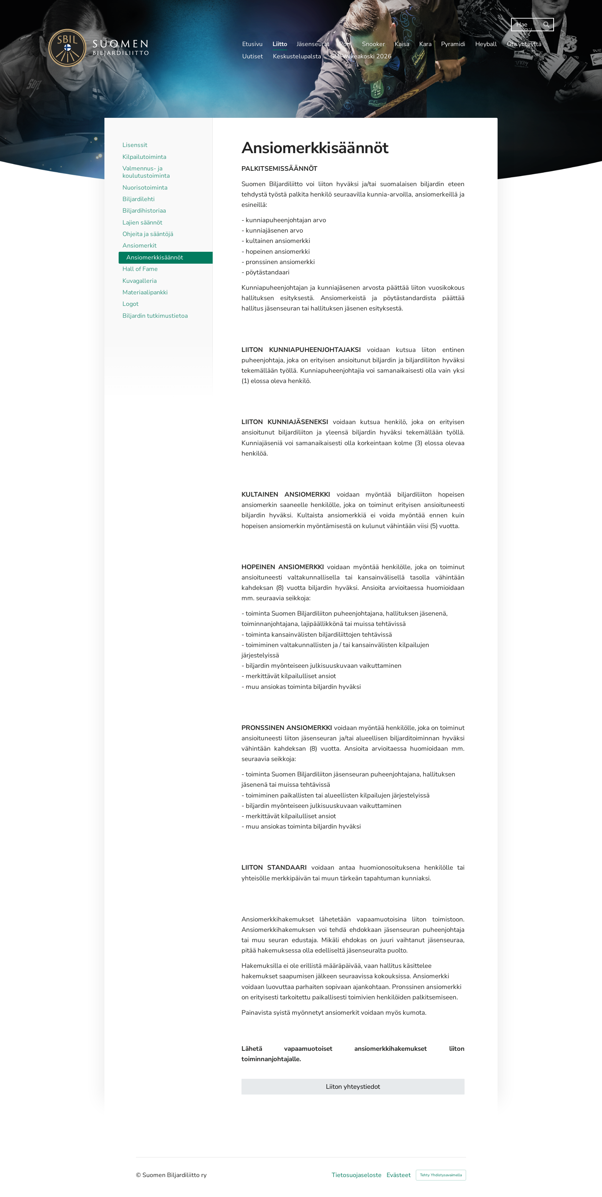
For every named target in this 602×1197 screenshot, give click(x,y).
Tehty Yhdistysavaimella (441, 1175)
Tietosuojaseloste (357, 1175)
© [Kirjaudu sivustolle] (139, 1175)
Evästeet (399, 1175)
